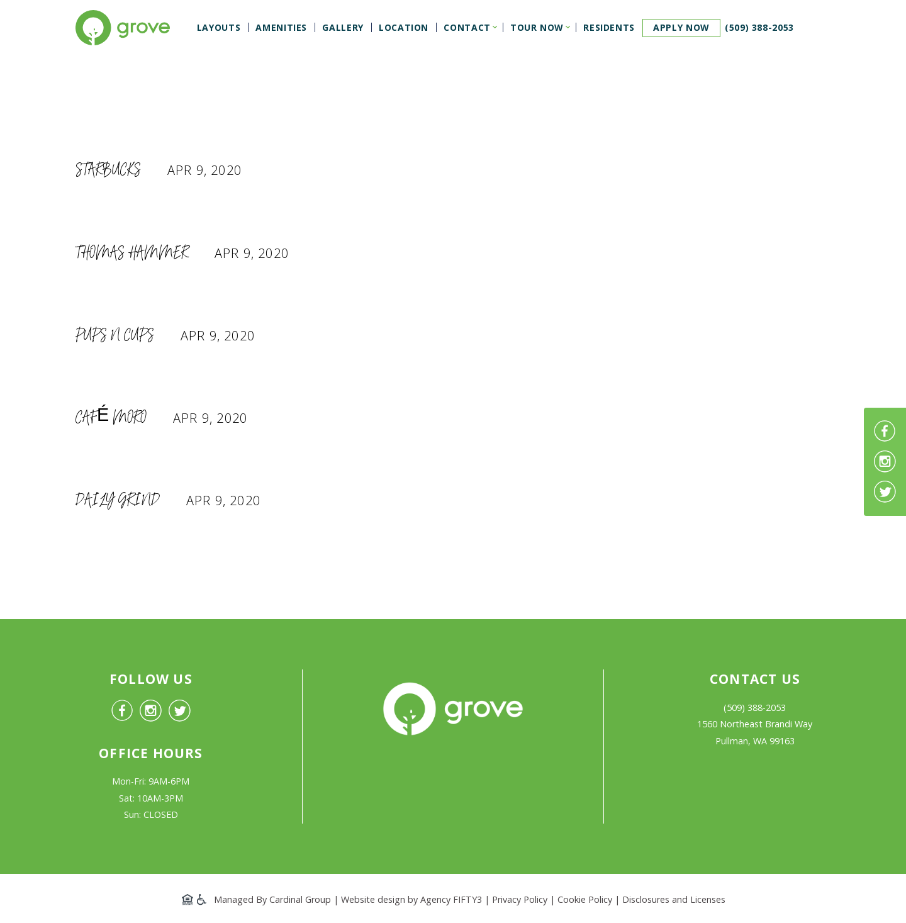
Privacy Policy (519, 899)
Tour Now (537, 27)
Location (403, 27)
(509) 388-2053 (759, 27)
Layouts (218, 27)
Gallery (342, 27)
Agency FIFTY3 (451, 899)
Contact (467, 27)
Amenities (281, 27)
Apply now (681, 27)
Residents (609, 27)
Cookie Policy (584, 899)
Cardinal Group (300, 899)
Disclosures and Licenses (673, 899)
